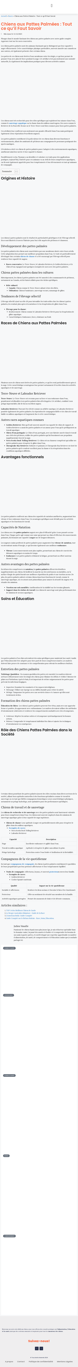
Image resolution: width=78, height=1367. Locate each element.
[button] (52, 6)
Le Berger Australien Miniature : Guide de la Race (25, 913)
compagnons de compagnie (22, 864)
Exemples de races (17, 828)
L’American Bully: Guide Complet (19, 915)
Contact (21, 1361)
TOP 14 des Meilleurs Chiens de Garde (21, 910)
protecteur (53, 872)
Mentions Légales (65, 1361)
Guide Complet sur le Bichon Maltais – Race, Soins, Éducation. (30, 918)
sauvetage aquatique (18, 123)
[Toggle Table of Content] (15, 171)
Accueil (4, 16)
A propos (9, 1361)
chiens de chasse (27, 256)
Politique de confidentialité (41, 1361)
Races (10, 16)
